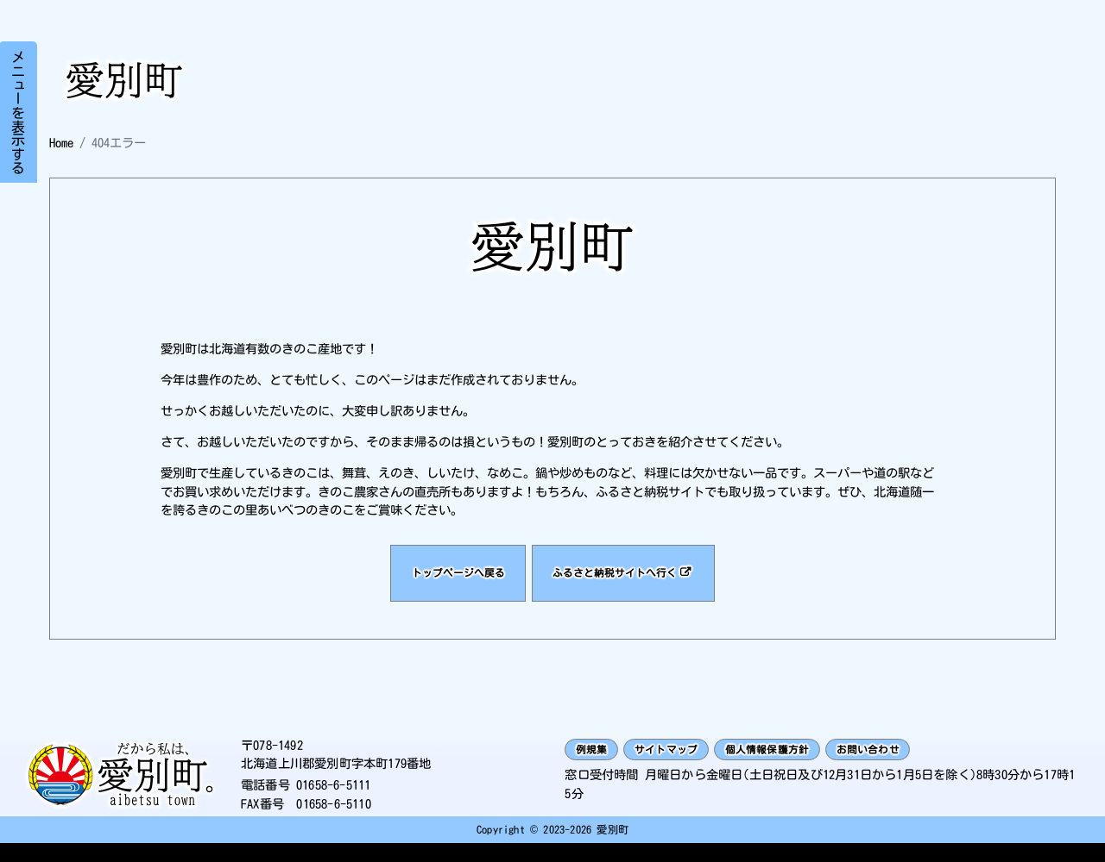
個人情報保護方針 (802, 765)
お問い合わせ (919, 765)
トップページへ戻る (442, 580)
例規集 (597, 765)
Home (61, 142)
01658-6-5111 (333, 802)
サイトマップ (683, 765)
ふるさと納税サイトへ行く (626, 580)
